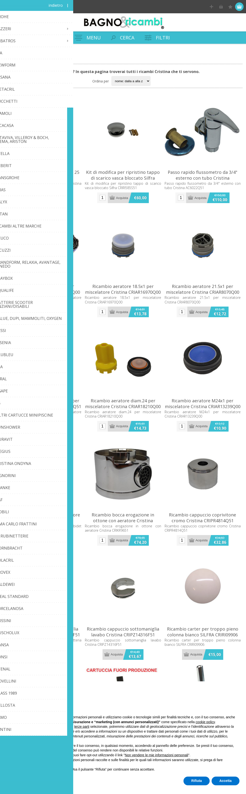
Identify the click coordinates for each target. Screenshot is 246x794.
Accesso (221, 6)
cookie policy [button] (205, 722)
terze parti (81, 726)
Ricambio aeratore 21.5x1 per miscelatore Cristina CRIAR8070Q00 (202, 289)
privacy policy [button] (50, 764)
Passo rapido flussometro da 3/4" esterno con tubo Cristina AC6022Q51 (202, 178)
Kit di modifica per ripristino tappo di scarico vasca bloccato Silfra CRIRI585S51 (123, 178)
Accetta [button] (225, 781)
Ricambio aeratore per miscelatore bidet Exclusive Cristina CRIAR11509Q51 (43, 520)
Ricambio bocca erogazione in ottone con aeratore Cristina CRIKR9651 (123, 520)
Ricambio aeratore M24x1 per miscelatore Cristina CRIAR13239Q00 (202, 403)
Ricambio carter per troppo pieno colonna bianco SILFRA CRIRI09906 (202, 632)
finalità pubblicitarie (34, 736)
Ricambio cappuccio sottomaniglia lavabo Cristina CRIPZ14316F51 (123, 632)
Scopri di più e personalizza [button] (37, 781)
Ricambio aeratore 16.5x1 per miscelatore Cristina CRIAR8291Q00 (43, 289)
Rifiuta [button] (196, 781)
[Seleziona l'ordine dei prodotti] (131, 81)
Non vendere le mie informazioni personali (156, 755)
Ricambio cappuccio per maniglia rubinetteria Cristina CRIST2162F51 (43, 632)
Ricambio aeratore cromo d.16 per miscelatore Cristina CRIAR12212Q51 (43, 403)
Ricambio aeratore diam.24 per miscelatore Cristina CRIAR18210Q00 (123, 403)
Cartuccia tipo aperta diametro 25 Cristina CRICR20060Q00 (43, 175)
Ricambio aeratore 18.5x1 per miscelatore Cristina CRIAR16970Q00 (123, 289)
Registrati (211, 6)
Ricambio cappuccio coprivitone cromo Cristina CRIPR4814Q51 (202, 517)
